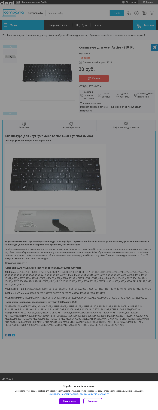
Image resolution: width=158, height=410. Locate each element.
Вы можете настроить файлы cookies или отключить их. (78, 394)
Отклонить (93, 401)
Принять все (69, 401)
